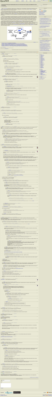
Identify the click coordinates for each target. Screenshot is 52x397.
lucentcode (5, 146)
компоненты (32, 24)
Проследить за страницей (3, 396)
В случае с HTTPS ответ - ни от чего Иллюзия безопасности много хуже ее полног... (20, 198)
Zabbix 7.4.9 (42, 56)
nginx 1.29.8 (42, 67)
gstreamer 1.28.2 (42, 59)
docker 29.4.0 (42, 65)
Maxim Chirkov (50, 395)
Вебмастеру (50, 396)
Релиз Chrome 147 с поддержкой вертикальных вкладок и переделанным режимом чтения (45, 40)
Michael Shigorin (6, 150)
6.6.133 (41, 76)
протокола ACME (22, 23)
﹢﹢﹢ (10, 53)
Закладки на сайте (2, 395)
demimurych (5, 319)
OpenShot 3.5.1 (42, 58)
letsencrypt (6, 48)
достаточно (20, 20)
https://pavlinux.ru (3, 279)
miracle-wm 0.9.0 (42, 55)
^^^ (10, 55)
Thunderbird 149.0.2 (43, 60)
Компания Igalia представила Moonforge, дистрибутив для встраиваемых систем (45, 26)
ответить (9, 53)
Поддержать (47, 396)
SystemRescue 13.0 (43, 71)
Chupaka (5, 135)
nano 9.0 (41, 57)
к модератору (15, 53)
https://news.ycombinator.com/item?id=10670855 (6, 336)
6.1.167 (41, 77)
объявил (2, 9)
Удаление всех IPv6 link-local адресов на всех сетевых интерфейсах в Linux (45, 33)
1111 (9, 240)
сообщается (30, 9)
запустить (13, 22)
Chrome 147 (42, 62)
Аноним (3, 53)
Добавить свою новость (42, 14)
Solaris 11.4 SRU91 (43, 74)
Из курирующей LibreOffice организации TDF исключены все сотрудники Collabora (45, 18)
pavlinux (5, 284)
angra (7, 187)
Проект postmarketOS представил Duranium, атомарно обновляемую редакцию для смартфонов (45, 23)
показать (31, 198)
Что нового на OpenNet (42, 12)
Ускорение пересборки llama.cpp (45, 34)
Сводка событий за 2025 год (42, 27)
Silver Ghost (3, 331)
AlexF (2, 126)
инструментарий (15, 24)
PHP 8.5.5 (42, 66)
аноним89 (6, 347)
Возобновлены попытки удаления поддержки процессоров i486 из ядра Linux (45, 47)
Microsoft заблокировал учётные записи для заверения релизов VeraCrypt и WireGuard (45, 44)
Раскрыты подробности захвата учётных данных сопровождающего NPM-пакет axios (45, 46)
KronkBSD (5, 213)
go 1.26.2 (42, 63)
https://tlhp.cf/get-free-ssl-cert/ (19, 268)
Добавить (44, 396)
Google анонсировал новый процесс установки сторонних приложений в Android (45, 21)
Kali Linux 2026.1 (42, 72)
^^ (13, 123)
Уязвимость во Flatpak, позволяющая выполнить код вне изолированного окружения (45, 50)
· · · (11, 53)
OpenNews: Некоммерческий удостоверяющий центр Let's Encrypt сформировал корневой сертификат (14, 44)
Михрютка (7, 301)
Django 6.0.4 (42, 64)
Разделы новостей (41, 11)
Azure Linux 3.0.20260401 (43, 70)
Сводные (45, 11)
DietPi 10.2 (42, 73)
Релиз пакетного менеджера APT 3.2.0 (45, 43)
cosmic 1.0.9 (42, 61)
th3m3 (4, 55)
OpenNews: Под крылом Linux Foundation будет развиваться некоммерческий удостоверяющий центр (14, 45)
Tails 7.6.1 (42, 69)
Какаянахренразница (6, 206)
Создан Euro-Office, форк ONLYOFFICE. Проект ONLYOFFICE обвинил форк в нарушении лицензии (45, 20)
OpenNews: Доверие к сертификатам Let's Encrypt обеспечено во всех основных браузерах (13, 43)
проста (16, 13)
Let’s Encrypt (5, 8)
